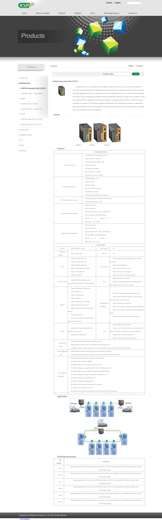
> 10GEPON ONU (25, 135)
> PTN (20, 140)
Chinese (109, 3)
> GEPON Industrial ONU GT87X (33, 88)
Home (24, 13)
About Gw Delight (42, 13)
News (92, 13)
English (118, 3)
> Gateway (22, 151)
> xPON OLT (23, 78)
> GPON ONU (23, 130)
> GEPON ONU (24, 83)
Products (61, 13)
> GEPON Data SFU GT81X (31, 124)
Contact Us (132, 13)
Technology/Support (111, 13)
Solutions (78, 13)
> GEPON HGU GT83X (29, 104)
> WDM (21, 145)
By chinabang (24, 519)
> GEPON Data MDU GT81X (31, 119)
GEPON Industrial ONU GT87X (65, 81)
